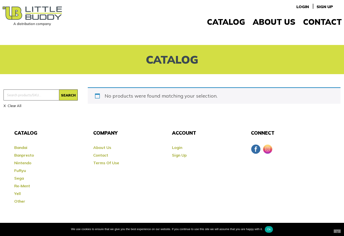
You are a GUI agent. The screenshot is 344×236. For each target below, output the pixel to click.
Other (19, 201)
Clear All (14, 106)
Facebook (256, 149)
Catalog (226, 22)
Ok (269, 229)
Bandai (20, 147)
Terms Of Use (106, 162)
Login (302, 6)
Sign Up (325, 6)
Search (68, 95)
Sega (19, 178)
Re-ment (22, 185)
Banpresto (24, 155)
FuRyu (20, 170)
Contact (322, 22)
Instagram (267, 149)
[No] (337, 231)
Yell (17, 193)
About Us (274, 22)
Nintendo (22, 162)
